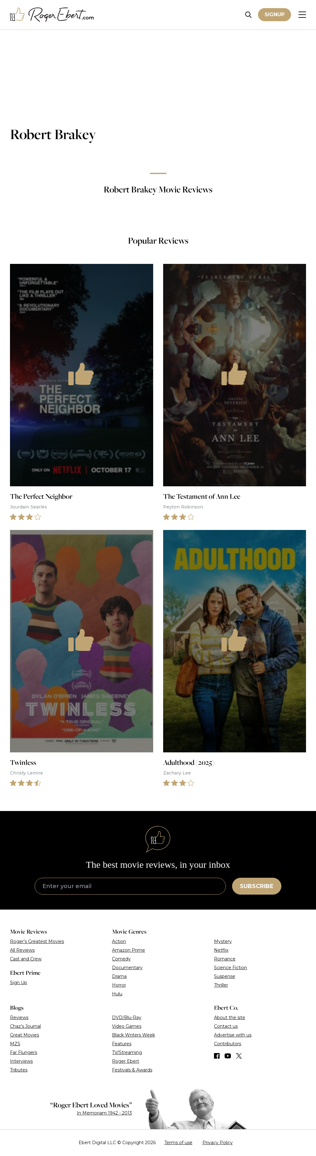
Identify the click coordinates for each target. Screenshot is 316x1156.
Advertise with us (232, 1035)
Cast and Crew (25, 959)
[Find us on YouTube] (228, 1055)
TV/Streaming (127, 1052)
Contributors (227, 1044)
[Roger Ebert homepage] (52, 14)
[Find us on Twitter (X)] (239, 1056)
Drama (119, 976)
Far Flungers (23, 1052)
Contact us (226, 1026)
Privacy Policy (217, 1142)
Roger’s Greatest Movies (37, 941)
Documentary (127, 967)
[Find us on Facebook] (217, 1056)
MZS (15, 1044)
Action (119, 941)
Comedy (121, 959)
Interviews (21, 1061)
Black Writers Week (133, 1035)
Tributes (18, 1070)
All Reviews (22, 950)
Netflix (221, 950)
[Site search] (248, 15)
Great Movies (24, 1035)
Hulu (117, 994)
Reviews (19, 1017)
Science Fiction (230, 967)
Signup (274, 14)
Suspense (224, 976)
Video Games (126, 1026)
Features (121, 1044)
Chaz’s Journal (25, 1026)
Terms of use (178, 1142)
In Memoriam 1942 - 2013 (104, 1113)
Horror (119, 985)
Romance (225, 959)
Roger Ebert (125, 1061)
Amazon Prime (128, 950)
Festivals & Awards (132, 1070)
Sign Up (18, 982)
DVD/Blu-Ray (126, 1017)
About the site (229, 1017)
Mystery (223, 941)
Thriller (221, 985)
